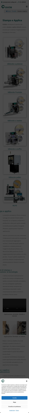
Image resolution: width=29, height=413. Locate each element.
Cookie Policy (12, 410)
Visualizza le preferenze (14, 406)
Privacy (17, 410)
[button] (26, 381)
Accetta (15, 398)
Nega (14, 402)
